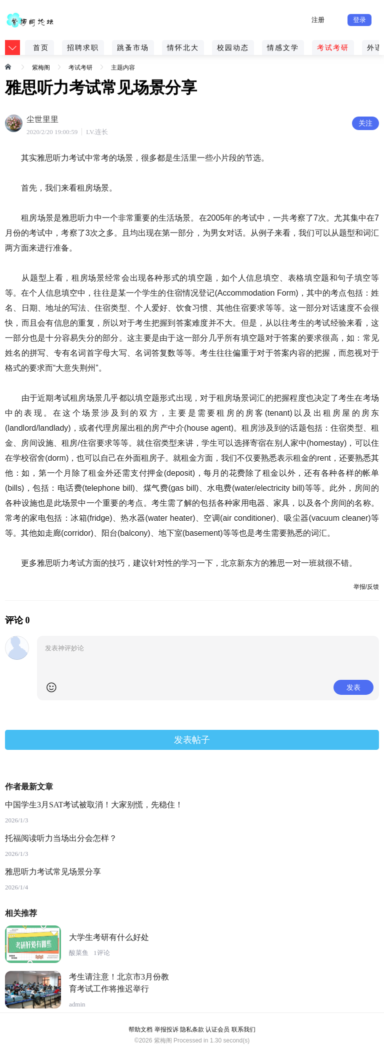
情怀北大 (183, 48)
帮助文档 (140, 1029)
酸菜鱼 (78, 952)
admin (77, 1004)
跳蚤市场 (133, 48)
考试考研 (333, 48)
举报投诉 (166, 1029)
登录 (359, 20)
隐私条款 (192, 1029)
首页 (41, 48)
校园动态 (233, 48)
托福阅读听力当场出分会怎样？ (61, 838)
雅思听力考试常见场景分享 (53, 871)
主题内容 (123, 67)
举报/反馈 (366, 586)
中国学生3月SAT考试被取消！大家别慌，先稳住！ (94, 804)
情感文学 (283, 48)
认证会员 (218, 1029)
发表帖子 (192, 740)
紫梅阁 (41, 67)
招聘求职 (83, 48)
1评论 (102, 952)
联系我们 (244, 1029)
